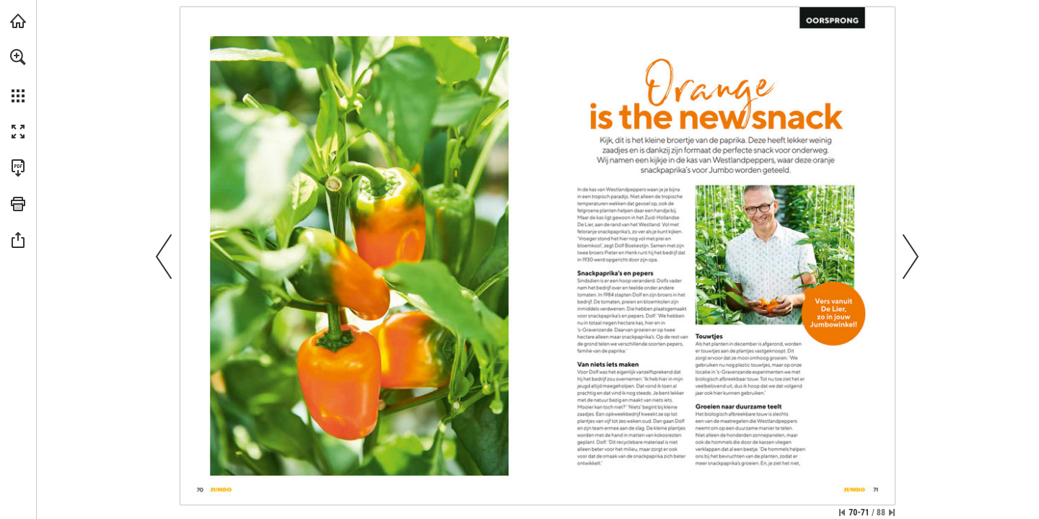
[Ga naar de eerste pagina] (842, 512)
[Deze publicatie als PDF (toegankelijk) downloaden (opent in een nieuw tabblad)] (18, 168)
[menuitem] (18, 75)
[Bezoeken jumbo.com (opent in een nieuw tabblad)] (18, 21)
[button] (18, 57)
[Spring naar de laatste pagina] (892, 512)
